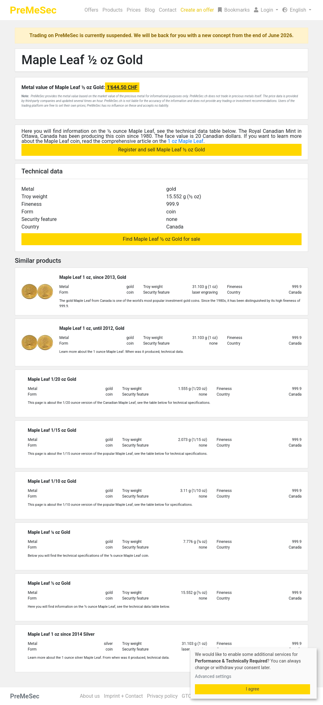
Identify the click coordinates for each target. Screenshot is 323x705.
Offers (91, 10)
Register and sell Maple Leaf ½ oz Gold (161, 150)
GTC (186, 696)
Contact (168, 10)
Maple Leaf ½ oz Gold (82, 60)
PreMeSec (33, 10)
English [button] (295, 10)
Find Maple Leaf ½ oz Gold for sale (161, 239)
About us (90, 696)
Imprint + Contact (123, 696)
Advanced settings (213, 676)
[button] (266, 10)
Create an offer (197, 10)
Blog (150, 10)
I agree (252, 688)
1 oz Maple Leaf (185, 141)
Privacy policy (162, 696)
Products (113, 10)
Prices (134, 10)
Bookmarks (234, 10)
